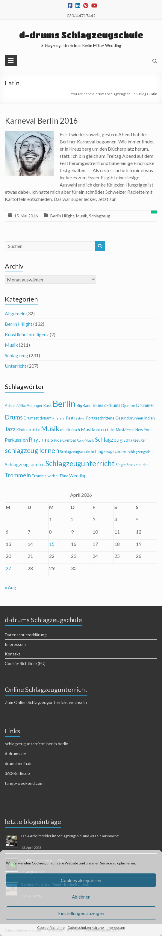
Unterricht (15, 366)
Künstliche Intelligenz (27, 334)
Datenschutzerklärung (86, 927)
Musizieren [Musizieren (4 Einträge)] (125, 429)
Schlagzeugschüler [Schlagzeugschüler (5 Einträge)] (109, 451)
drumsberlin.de (19, 763)
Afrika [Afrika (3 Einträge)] (21, 406)
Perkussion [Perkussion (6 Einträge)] (16, 440)
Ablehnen (81, 896)
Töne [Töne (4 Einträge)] (63, 475)
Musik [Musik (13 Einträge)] (50, 429)
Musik (81, 215)
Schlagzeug (99, 215)
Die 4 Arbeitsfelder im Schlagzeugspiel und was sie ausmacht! (70, 836)
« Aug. (11, 587)
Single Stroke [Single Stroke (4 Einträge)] (127, 464)
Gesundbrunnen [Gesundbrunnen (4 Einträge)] (129, 418)
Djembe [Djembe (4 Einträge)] (128, 405)
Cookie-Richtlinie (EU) (25, 663)
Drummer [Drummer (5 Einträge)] (145, 405)
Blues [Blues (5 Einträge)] (98, 405)
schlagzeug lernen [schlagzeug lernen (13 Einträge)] (32, 450)
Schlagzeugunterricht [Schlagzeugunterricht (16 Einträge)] (80, 463)
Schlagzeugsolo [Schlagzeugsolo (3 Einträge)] (139, 452)
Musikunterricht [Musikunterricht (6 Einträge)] (98, 429)
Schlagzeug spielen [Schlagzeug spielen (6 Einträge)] (25, 464)
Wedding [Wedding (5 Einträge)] (78, 475)
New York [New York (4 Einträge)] (143, 429)
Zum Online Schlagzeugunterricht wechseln (46, 702)
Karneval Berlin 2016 (41, 120)
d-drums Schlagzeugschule (81, 35)
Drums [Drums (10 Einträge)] (14, 417)
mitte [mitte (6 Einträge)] (34, 429)
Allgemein (15, 313)
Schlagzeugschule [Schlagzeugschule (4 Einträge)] (75, 451)
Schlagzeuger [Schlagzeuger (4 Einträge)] (134, 440)
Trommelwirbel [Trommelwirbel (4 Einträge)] (45, 475)
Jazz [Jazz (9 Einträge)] (10, 428)
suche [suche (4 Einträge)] (144, 464)
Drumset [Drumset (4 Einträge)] (31, 418)
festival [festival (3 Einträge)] (79, 418)
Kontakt (12, 653)
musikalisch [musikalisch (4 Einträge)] (70, 429)
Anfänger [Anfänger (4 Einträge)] (35, 405)
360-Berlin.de (17, 773)
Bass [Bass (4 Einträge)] (47, 405)
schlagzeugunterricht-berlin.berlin (36, 743)
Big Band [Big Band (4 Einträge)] (84, 405)
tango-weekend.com (24, 783)
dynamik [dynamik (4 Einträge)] (47, 418)
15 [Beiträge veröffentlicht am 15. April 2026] (51, 544)
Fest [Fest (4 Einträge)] (69, 418)
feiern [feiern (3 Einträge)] (60, 418)
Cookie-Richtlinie (51, 927)
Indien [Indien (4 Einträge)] (149, 418)
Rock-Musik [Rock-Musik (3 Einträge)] (85, 440)
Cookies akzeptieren (81, 880)
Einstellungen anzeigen (81, 913)
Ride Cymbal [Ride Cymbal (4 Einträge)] (65, 440)
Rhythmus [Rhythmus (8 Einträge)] (41, 439)
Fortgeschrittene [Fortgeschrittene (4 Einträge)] (100, 418)
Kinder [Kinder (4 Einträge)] (22, 429)
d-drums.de (15, 753)
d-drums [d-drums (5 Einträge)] (112, 405)
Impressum (116, 927)
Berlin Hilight (62, 215)
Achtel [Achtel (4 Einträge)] (10, 405)
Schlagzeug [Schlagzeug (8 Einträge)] (108, 439)
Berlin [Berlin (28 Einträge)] (64, 403)
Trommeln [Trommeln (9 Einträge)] (18, 475)
